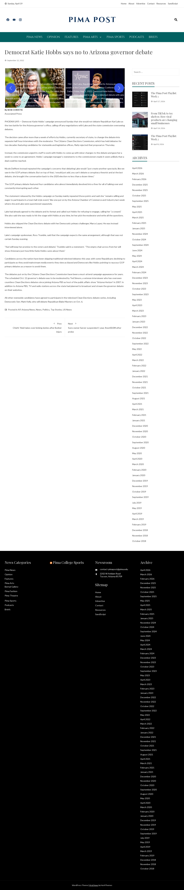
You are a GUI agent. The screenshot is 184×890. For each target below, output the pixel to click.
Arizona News (28, 309)
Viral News (93, 885)
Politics (46, 309)
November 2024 (140, 234)
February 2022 (139, 365)
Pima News (34, 37)
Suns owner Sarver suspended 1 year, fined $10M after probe (95, 327)
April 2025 (137, 212)
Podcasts (136, 37)
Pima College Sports (68, 562)
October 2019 (139, 491)
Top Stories (56, 309)
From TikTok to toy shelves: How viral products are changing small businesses (164, 118)
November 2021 (140, 382)
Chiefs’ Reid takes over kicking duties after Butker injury (35, 327)
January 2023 (138, 321)
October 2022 (139, 338)
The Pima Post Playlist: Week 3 (164, 94)
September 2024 (140, 245)
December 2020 (140, 426)
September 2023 (140, 294)
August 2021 (138, 398)
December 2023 (140, 277)
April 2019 (137, 513)
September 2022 (140, 343)
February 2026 (139, 179)
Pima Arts (90, 37)
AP (19, 309)
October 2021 (139, 387)
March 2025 (138, 217)
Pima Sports (116, 37)
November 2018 (140, 535)
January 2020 (138, 475)
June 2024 (137, 250)
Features (71, 37)
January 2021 (138, 420)
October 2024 (139, 239)
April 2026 (137, 168)
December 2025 (140, 184)
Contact (151, 3)
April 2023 (137, 305)
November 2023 (140, 283)
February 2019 (139, 524)
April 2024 (137, 261)
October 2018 (139, 541)
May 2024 (137, 255)
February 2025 (139, 223)
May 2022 (137, 349)
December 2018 (140, 530)
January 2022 (138, 371)
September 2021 (140, 393)
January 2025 (138, 228)
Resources (161, 3)
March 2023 (138, 310)
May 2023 (137, 299)
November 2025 (140, 190)
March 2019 (138, 519)
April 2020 (137, 458)
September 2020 (140, 442)
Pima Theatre (11, 595)
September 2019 (140, 497)
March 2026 (138, 173)
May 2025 (137, 206)
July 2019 (136, 502)
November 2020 (140, 431)
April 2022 (137, 354)
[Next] (119, 88)
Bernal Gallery (11, 586)
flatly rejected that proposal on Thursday (94, 145)
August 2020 (138, 447)
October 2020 (139, 436)
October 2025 (139, 195)
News (39, 309)
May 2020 (137, 453)
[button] (35, 88)
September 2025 (140, 201)
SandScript (173, 3)
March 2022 (138, 360)
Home (123, 3)
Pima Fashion (11, 591)
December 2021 (140, 376)
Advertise (140, 3)
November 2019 (140, 486)
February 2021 (139, 415)
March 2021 (138, 409)
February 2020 (139, 469)
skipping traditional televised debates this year (67, 258)
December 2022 (140, 327)
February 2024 (139, 272)
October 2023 (139, 288)
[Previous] (11, 88)
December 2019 (140, 480)
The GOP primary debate (17, 184)
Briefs (153, 37)
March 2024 (138, 267)
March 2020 (138, 464)
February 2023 (139, 316)
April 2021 (137, 404)
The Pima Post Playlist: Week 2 (164, 137)
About (131, 3)
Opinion (53, 37)
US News (67, 309)
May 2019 (137, 508)
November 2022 (140, 332)
